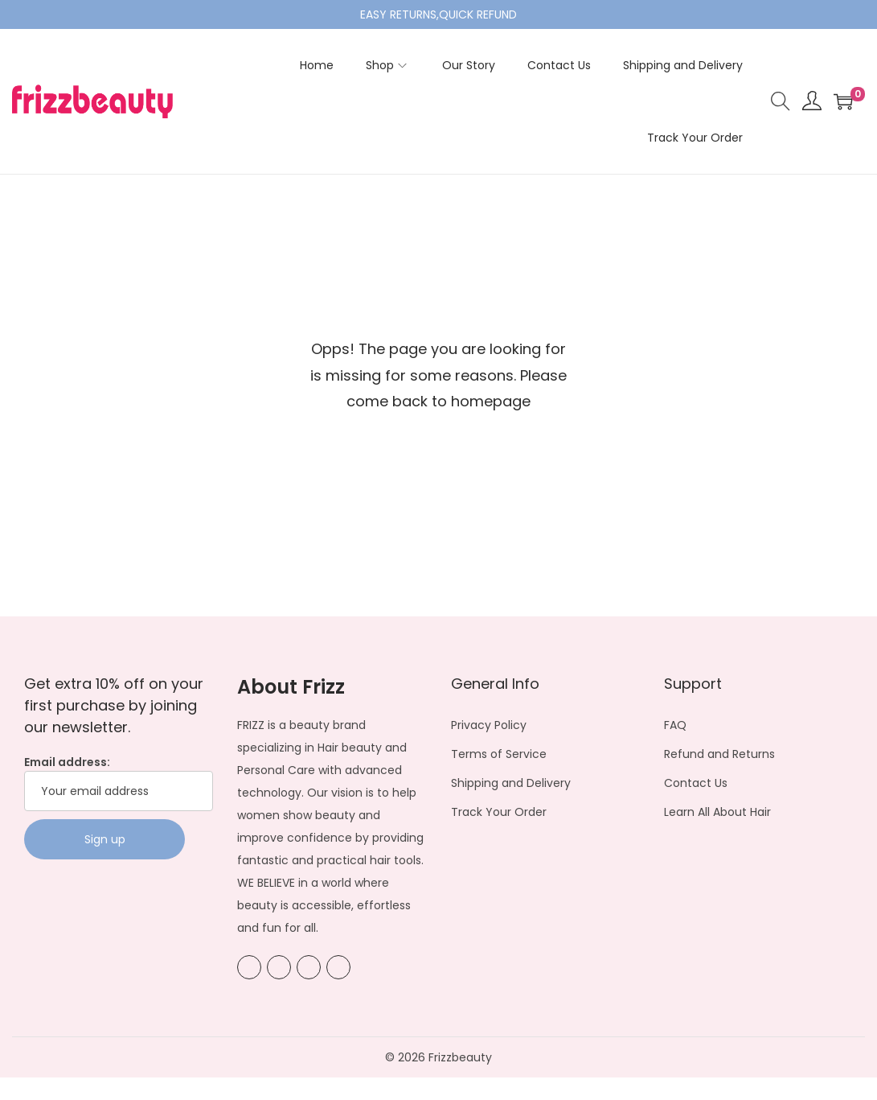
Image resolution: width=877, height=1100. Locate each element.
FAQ (675, 725)
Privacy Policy (489, 725)
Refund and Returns (719, 754)
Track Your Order (499, 812)
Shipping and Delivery (511, 783)
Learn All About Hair (717, 812)
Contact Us (695, 783)
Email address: (118, 782)
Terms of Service (499, 754)
